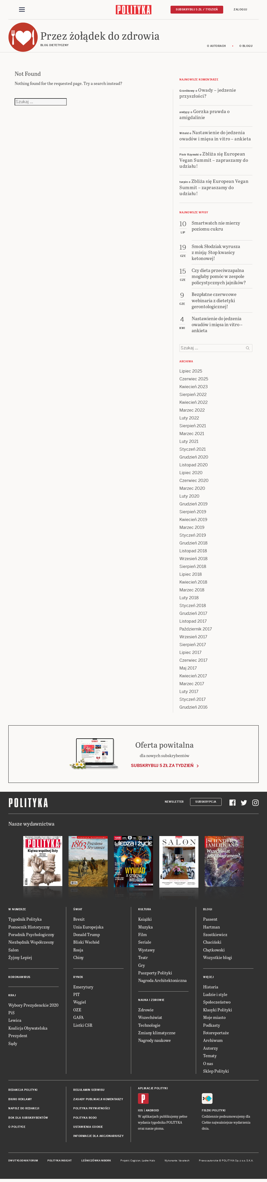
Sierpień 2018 (192, 568)
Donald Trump (86, 936)
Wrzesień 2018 (193, 560)
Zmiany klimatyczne (156, 1034)
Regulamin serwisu (89, 1091)
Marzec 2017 (191, 685)
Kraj (12, 997)
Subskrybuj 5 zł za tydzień (162, 767)
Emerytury (83, 988)
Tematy (210, 1057)
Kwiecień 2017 (193, 677)
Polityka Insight (59, 1162)
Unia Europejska (88, 928)
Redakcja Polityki (23, 1091)
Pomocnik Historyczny (29, 928)
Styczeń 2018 (192, 607)
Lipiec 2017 (190, 654)
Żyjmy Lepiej (20, 959)
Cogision (135, 1162)
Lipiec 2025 (190, 373)
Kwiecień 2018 (193, 584)
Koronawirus (19, 978)
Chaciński (212, 944)
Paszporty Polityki (155, 974)
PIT (76, 996)
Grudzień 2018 (193, 545)
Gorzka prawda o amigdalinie (204, 115)
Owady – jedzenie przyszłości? (207, 94)
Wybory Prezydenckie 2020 (33, 1007)
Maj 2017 (188, 670)
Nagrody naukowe (154, 1042)
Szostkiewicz (215, 936)
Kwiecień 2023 (193, 388)
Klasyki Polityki (217, 1011)
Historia (210, 988)
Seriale (144, 944)
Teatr (143, 959)
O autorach (216, 47)
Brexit (79, 921)
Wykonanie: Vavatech (177, 1162)
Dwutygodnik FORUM (23, 1162)
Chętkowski (214, 951)
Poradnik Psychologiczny (31, 936)
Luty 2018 (189, 599)
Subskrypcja (205, 803)
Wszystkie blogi (217, 959)
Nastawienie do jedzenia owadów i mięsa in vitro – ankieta (215, 137)
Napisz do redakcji (23, 1110)
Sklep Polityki (216, 1072)
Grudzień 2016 (193, 709)
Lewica (14, 1022)
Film (142, 936)
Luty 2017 (188, 693)
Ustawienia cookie (88, 1128)
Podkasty (211, 1027)
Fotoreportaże (216, 1034)
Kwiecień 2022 (193, 404)
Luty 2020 (189, 498)
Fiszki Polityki (214, 1112)
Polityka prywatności (91, 1110)
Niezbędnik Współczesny (31, 944)
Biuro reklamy (20, 1101)
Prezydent (17, 1037)
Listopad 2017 (193, 623)
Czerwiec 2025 (193, 380)
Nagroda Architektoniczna (162, 982)
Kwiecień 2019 (193, 521)
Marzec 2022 (192, 412)
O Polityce (16, 1128)
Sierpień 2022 (193, 396)
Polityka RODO (85, 1119)
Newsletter (174, 803)
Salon (13, 951)
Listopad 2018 (193, 552)
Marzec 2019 (191, 529)
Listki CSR (82, 1027)
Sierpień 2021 (192, 427)
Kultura (144, 911)
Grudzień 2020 (193, 459)
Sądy (12, 1045)
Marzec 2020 (192, 490)
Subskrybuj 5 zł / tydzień (197, 9)
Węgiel (79, 1004)
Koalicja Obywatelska (27, 1029)
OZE (77, 1011)
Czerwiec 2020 (194, 482)
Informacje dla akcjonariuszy (98, 1137)
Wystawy (146, 951)
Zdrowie (146, 1011)
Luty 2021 (188, 443)
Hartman (211, 928)
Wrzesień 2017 (193, 638)
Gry (141, 967)
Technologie (149, 1027)
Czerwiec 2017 (193, 662)
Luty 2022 (189, 420)
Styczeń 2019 (192, 537)
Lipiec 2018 (190, 576)
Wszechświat (150, 1019)
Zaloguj (240, 9)
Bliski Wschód (86, 944)
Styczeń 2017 (192, 701)
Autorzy (210, 1050)
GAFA (78, 1019)
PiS (11, 1014)
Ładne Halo (148, 1162)
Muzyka (145, 928)
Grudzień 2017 (193, 615)
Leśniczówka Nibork (96, 1162)
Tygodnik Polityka (25, 921)
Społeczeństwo (216, 1004)
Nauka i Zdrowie (151, 1001)
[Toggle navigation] (22, 9)
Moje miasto (214, 1019)
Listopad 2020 (193, 466)
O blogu (246, 47)
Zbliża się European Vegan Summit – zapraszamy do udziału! (213, 161)
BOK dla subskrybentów (28, 1119)
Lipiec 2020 (191, 474)
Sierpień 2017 (192, 646)
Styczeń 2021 (192, 451)
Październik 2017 (195, 631)
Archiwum (213, 1042)
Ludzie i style (215, 996)
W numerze (17, 911)
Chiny (78, 959)
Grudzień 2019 (193, 506)
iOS (140, 1112)
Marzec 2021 (191, 435)
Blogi (207, 911)
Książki (145, 921)
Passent (210, 921)
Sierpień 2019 (192, 513)
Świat (77, 911)
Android (152, 1112)
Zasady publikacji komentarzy (98, 1101)
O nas (208, 1065)
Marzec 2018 (191, 592)
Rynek (78, 978)
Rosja (78, 951)
